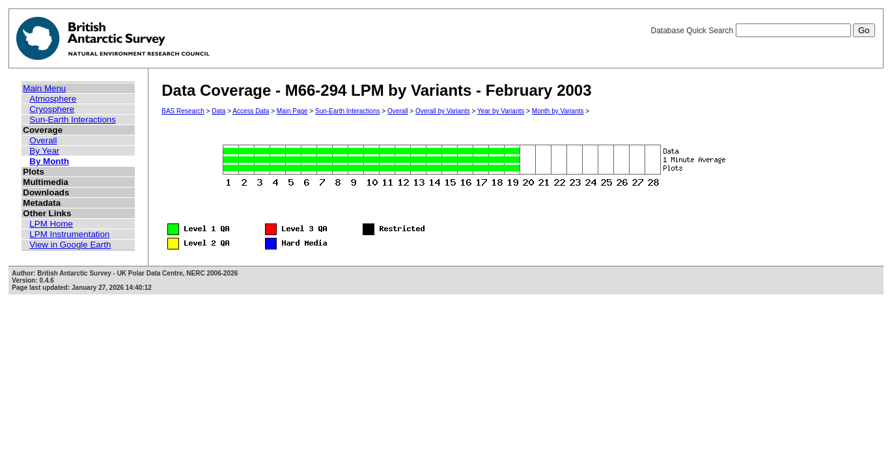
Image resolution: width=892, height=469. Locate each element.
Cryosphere (51, 109)
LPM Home (51, 224)
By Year (44, 151)
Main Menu (44, 88)
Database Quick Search (762, 30)
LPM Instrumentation (69, 234)
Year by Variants (500, 111)
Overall (43, 140)
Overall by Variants (442, 111)
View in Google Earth (70, 244)
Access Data (250, 111)
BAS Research (182, 111)
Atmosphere (52, 99)
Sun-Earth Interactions (72, 119)
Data (218, 111)
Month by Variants (558, 111)
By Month (49, 161)
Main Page (292, 111)
